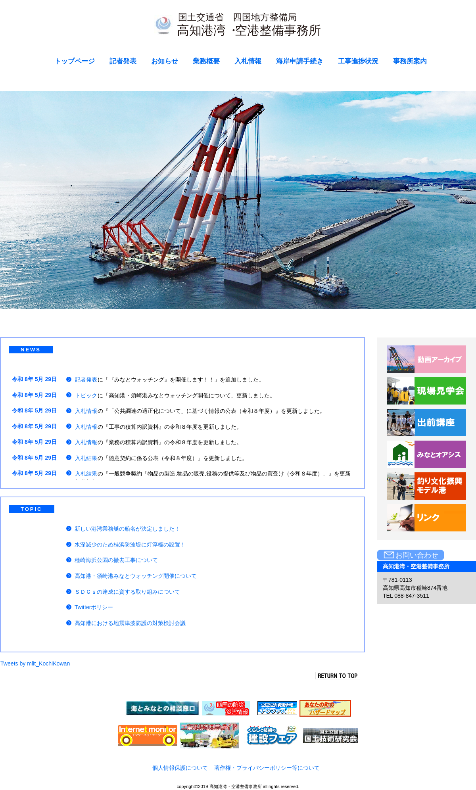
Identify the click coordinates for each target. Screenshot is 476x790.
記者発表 (86, 379)
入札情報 (86, 411)
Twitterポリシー (94, 607)
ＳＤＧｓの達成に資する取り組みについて (127, 592)
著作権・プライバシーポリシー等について (267, 768)
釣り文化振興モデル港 (426, 486)
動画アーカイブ (426, 359)
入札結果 (86, 458)
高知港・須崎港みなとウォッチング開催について (136, 576)
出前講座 (426, 423)
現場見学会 (426, 391)
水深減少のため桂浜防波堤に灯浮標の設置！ (130, 544)
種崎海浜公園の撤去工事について (116, 560)
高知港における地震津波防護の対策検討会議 (130, 623)
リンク (426, 518)
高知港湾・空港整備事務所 (238, 27)
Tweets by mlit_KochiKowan (35, 663)
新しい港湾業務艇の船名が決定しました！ (127, 528)
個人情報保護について (180, 768)
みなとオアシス (426, 454)
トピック (86, 395)
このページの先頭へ (340, 676)
